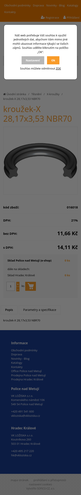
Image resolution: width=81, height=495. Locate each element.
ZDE (58, 68)
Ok (53, 60)
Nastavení (33, 60)
